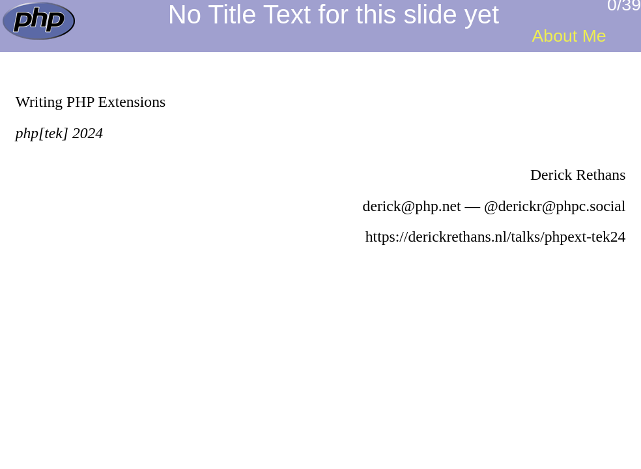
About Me (569, 36)
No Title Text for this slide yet (333, 14)
